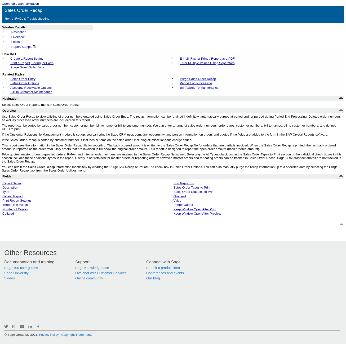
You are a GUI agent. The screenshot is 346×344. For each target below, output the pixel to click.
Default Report (12, 196)
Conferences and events (165, 273)
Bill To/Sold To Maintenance (199, 87)
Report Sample (21, 47)
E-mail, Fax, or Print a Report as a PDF (207, 58)
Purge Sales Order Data (27, 67)
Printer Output (183, 205)
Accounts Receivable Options (31, 87)
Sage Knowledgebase (92, 268)
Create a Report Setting (27, 58)
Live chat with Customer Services (101, 273)
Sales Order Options (24, 83)
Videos (9, 278)
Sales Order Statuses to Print (193, 192)
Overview (18, 37)
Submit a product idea (163, 268)
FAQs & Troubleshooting (32, 18)
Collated (8, 213)
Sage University (16, 273)
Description (10, 187)
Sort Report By (183, 183)
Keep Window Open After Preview (197, 213)
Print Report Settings (16, 200)
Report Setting (12, 183)
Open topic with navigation (20, 3)
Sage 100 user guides (21, 268)
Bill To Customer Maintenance (31, 92)
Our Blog (153, 278)
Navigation (18, 32)
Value (177, 200)
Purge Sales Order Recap (198, 79)
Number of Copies (15, 209)
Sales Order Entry (22, 79)
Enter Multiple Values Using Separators (207, 63)
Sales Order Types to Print (191, 187)
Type (5, 192)
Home (9, 18)
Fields (15, 42)
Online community (89, 278)
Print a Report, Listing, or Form (31, 63)
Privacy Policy (49, 334)
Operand (179, 196)
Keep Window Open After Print (194, 209)
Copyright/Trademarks (76, 334)
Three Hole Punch (15, 205)
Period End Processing (196, 83)
